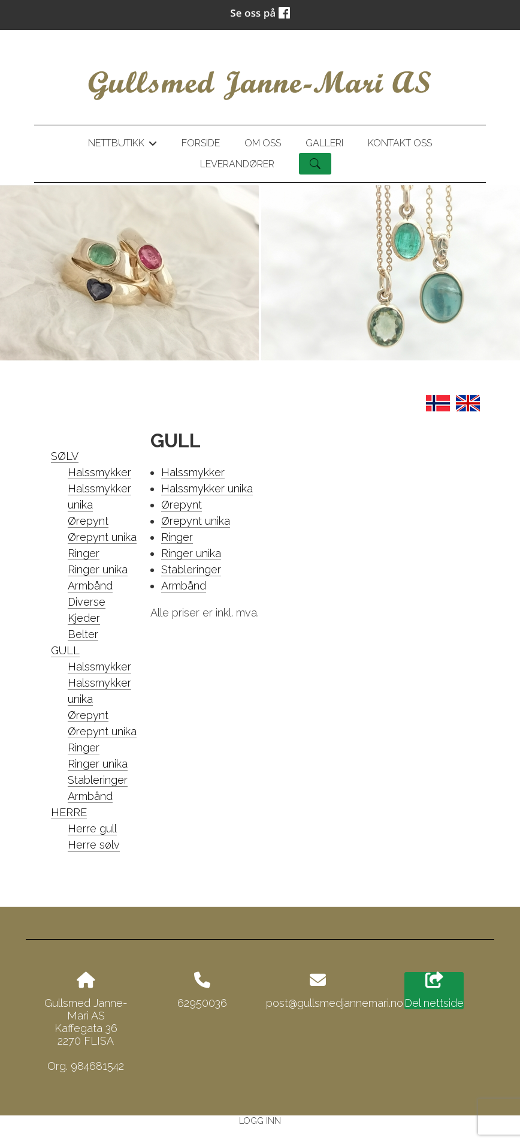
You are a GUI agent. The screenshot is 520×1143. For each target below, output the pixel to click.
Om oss (262, 143)
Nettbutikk (122, 145)
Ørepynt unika (102, 537)
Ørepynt (88, 521)
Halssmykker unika (207, 488)
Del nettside (434, 990)
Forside (201, 143)
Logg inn (260, 1120)
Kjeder (84, 618)
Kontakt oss (400, 143)
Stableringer (98, 780)
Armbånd (90, 585)
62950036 (202, 1003)
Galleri (324, 143)
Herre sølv (94, 844)
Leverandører (237, 164)
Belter (83, 634)
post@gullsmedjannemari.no (334, 1003)
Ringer (83, 553)
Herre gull (92, 828)
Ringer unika (98, 569)
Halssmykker (99, 472)
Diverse (86, 601)
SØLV (64, 456)
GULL (65, 650)
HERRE (69, 812)
